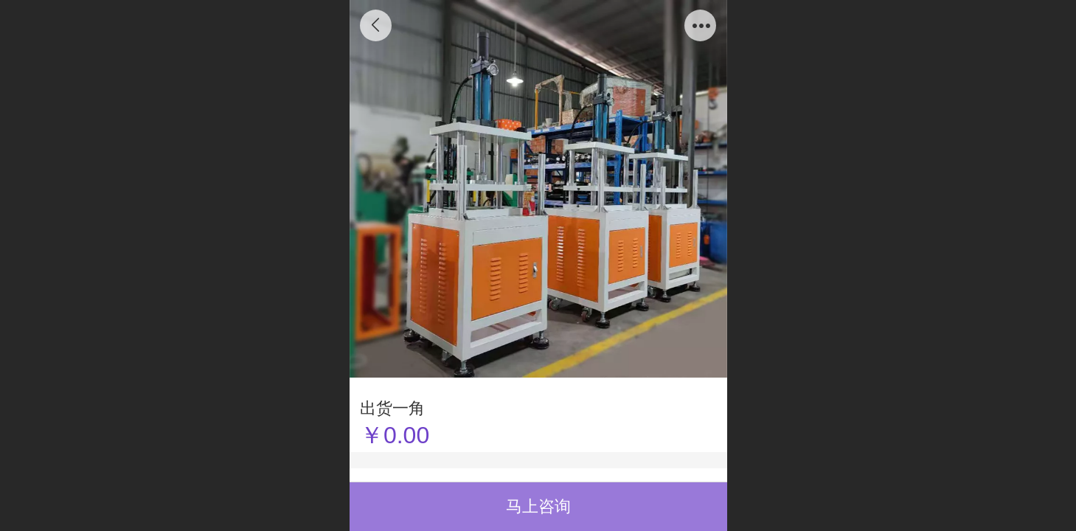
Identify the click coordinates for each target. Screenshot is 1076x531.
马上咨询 (538, 506)
